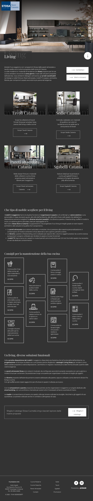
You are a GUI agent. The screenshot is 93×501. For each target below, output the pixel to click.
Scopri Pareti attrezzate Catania (24, 189)
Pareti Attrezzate (35, 489)
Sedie (57, 482)
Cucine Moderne (36, 482)
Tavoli (57, 485)
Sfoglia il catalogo (77, 412)
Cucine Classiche (35, 485)
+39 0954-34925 (15, 491)
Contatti (35, 492)
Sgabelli (57, 489)
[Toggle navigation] (89, 6)
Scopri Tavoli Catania (24, 132)
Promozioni (57, 492)
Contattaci (77, 70)
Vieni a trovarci (77, 77)
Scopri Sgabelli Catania (68, 189)
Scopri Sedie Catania (68, 135)
